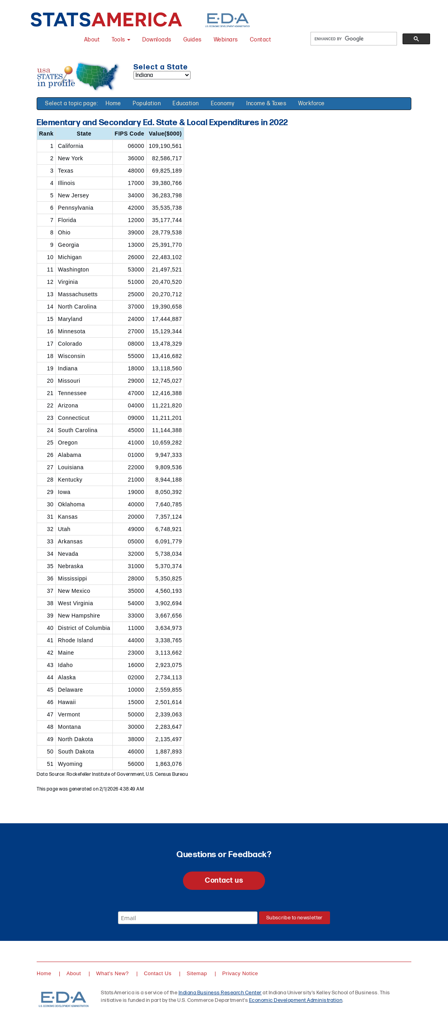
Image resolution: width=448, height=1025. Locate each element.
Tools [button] (121, 39)
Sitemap (197, 973)
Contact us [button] (224, 880)
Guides (192, 39)
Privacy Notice (240, 973)
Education (186, 103)
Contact (260, 39)
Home (113, 103)
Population (147, 103)
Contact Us (157, 973)
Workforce (311, 103)
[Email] (187, 917)
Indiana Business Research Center (220, 993)
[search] (352, 38)
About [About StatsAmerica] (92, 39)
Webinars (226, 39)
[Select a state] (162, 75)
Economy (223, 103)
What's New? (112, 973)
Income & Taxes (266, 103)
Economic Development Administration (296, 1000)
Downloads (156, 39)
